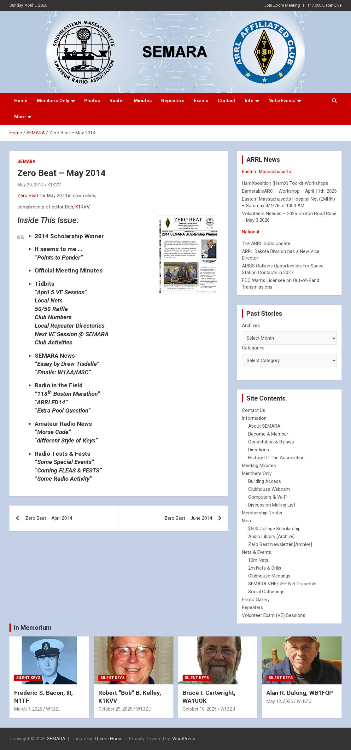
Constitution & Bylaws (271, 442)
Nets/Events (281, 100)
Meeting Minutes (259, 465)
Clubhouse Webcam (269, 489)
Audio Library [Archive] (271, 536)
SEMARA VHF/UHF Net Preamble (282, 584)
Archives (251, 325)
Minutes (143, 100)
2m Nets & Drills (264, 568)
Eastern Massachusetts (266, 171)
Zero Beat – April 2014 (48, 518)
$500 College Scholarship (274, 528)
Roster (116, 100)
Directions (258, 450)
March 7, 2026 (28, 709)
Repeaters (172, 100)
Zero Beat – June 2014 (188, 518)
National (250, 232)
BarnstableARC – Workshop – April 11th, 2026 (289, 191)
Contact (226, 100)
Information (254, 418)
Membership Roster (262, 513)
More (20, 117)
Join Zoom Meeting (282, 5)
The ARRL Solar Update (266, 243)
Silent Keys (28, 678)
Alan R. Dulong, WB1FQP (299, 692)
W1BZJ (53, 709)
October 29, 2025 (115, 709)
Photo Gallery (256, 599)
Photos (92, 100)
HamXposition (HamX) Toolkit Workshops (285, 183)
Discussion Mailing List (271, 505)
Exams (201, 100)
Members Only (53, 100)
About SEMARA (264, 426)
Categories (253, 348)
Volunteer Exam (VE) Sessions (273, 615)
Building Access (264, 481)
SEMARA (26, 161)
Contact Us (253, 410)
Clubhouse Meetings (269, 576)
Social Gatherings (266, 592)
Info (249, 100)
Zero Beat (27, 195)
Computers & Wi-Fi (268, 497)
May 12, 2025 (279, 701)
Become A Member (268, 434)
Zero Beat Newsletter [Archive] (280, 544)
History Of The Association (276, 457)
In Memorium (32, 627)
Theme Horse (108, 738)
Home (20, 100)
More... (248, 521)
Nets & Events (256, 552)
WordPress (183, 738)
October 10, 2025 (200, 709)
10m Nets (258, 560)
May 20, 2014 (30, 184)
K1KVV (54, 184)
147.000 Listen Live (324, 5)
